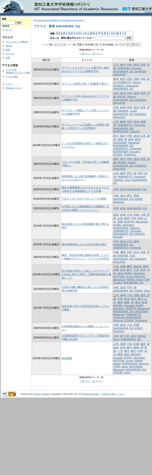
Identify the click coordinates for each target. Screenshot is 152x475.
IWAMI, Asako (135, 279)
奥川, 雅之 (119, 136)
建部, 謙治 (123, 354)
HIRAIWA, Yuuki (126, 111)
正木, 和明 (119, 295)
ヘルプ (9, 84)
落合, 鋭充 (134, 139)
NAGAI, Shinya (126, 96)
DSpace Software (41, 394)
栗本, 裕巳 (119, 79)
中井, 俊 (131, 287)
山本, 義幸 (119, 121)
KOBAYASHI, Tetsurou (126, 228)
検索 (4, 19)
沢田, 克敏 (133, 79)
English (148, 12)
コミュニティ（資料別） (17, 42)
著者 (8, 49)
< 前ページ (85, 53)
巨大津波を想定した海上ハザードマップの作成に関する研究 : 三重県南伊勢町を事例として (86, 274)
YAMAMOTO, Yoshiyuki (131, 125)
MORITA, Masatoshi (136, 221)
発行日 (9, 46)
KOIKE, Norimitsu (123, 225)
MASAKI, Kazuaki (123, 305)
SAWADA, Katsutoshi (125, 85)
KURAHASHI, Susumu (126, 131)
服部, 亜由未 (134, 266)
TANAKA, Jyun (122, 180)
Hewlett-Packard (91, 394)
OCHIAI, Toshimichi (124, 154)
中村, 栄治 (133, 64)
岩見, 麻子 (126, 270)
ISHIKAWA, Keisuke (129, 68)
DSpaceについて (14, 88)
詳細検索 (5, 26)
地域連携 (67, 358)
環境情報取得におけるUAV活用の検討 (84, 244)
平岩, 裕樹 (119, 107)
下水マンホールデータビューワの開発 (84, 198)
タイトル (10, 53)
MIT (76, 394)
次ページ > (97, 53)
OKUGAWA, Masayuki (126, 142)
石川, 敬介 (119, 64)
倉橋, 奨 (122, 139)
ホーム (9, 30)
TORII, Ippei (120, 366)
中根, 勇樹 (119, 252)
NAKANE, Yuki (126, 255)
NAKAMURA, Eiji (123, 71)
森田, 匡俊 (119, 214)
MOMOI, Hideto (126, 162)
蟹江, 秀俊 (133, 195)
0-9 (58, 33)
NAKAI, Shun (142, 290)
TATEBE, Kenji (121, 372)
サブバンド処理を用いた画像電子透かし (85, 83)
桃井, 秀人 (119, 159)
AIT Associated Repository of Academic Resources (58, 20)
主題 (8, 57)
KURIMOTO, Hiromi (129, 82)
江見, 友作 (139, 270)
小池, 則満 (133, 214)
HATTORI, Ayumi (123, 276)
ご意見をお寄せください (113, 394)
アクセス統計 (12, 76)
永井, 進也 (119, 93)
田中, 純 (131, 173)
